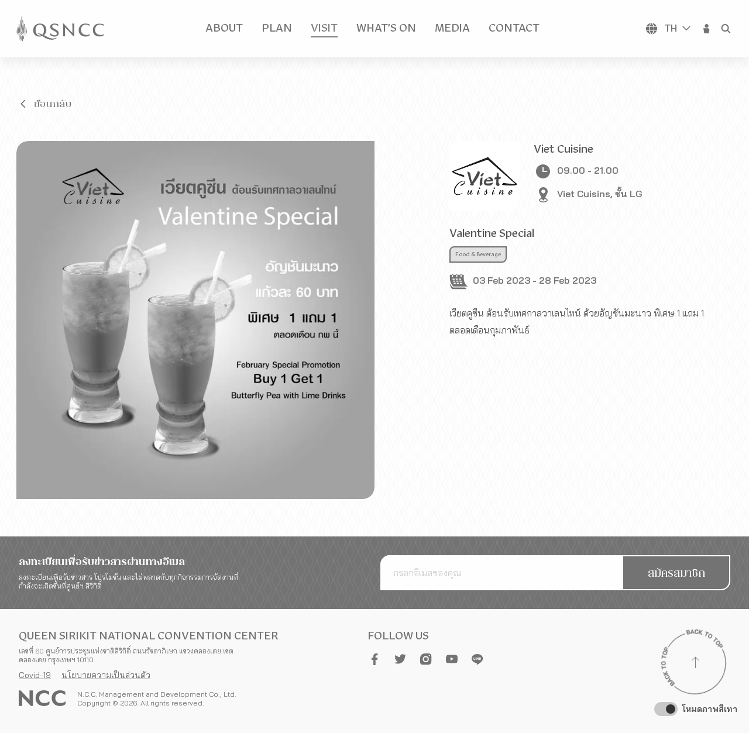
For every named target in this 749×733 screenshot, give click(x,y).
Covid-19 (35, 675)
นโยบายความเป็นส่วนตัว (105, 675)
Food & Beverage (478, 254)
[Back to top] (695, 664)
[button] (707, 29)
